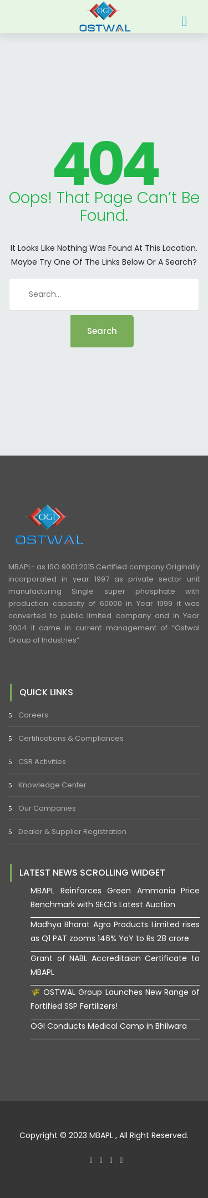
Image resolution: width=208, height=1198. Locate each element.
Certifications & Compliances (71, 738)
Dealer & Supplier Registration (72, 831)
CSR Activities (42, 761)
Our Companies (47, 808)
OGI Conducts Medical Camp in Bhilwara (109, 1026)
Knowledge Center (52, 785)
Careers (33, 715)
